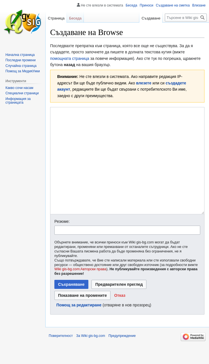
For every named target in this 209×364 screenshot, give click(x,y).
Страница (56, 18)
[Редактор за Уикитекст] (127, 171)
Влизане (199, 5)
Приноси (146, 5)
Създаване (151, 18)
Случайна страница (21, 66)
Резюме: (62, 242)
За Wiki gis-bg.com (90, 357)
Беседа (131, 5)
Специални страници (22, 93)
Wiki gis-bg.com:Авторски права (80, 290)
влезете (144, 83)
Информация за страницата (18, 101)
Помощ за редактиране (78, 326)
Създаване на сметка (172, 5)
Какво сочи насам (19, 88)
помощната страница (69, 58)
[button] (119, 316)
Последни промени (20, 60)
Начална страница (20, 55)
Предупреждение (122, 357)
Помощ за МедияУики (22, 71)
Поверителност (61, 357)
